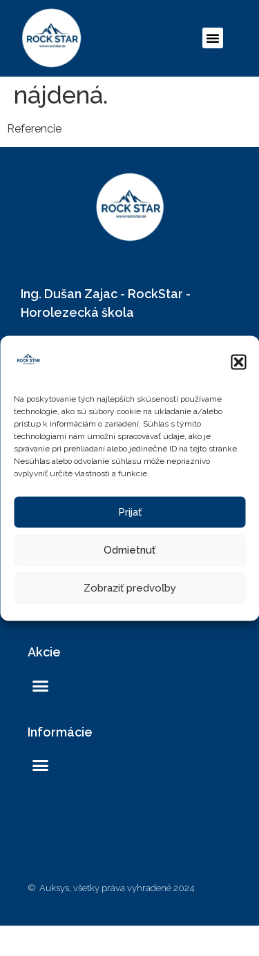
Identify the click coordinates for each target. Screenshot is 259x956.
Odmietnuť (129, 550)
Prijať (130, 512)
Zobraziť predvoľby (130, 588)
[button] (238, 362)
